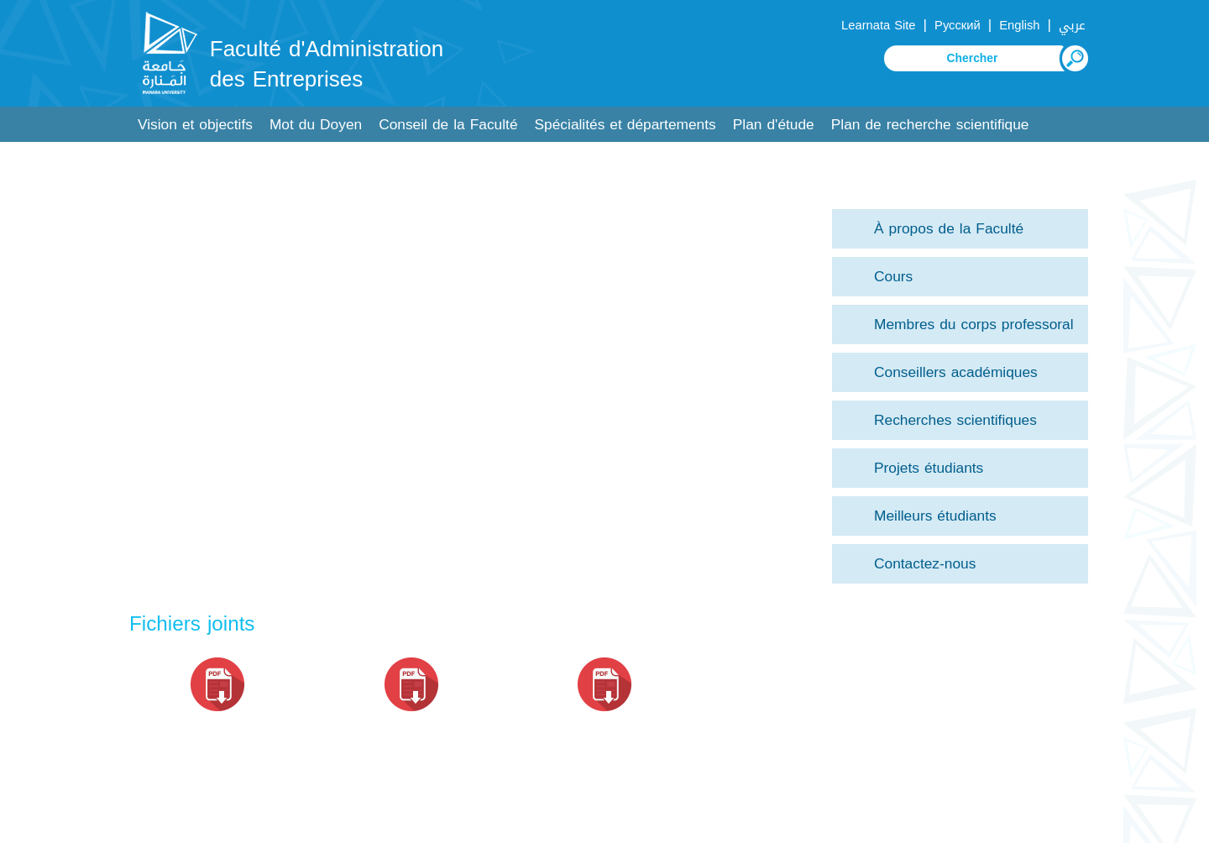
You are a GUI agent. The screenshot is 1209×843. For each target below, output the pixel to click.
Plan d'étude (773, 125)
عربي (1072, 25)
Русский (957, 25)
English (1019, 25)
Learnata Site (878, 25)
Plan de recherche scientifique (930, 125)
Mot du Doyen (316, 125)
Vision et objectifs (195, 125)
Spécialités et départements (625, 125)
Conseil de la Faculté (448, 125)
